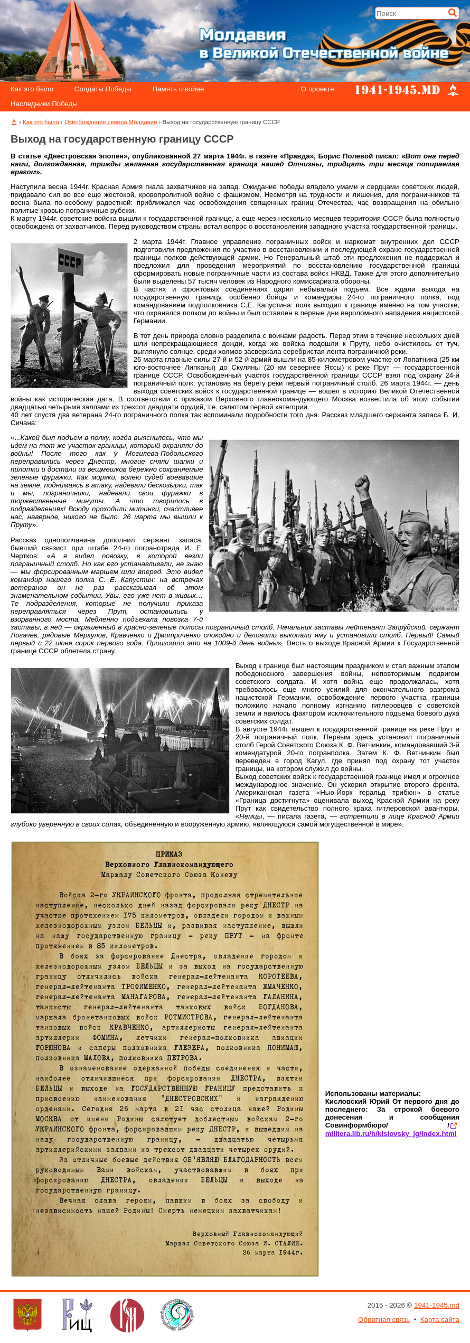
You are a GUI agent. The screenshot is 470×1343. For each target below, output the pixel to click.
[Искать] (452, 12)
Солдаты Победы (102, 89)
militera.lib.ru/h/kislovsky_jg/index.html (391, 1134)
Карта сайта (439, 1319)
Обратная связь (384, 1319)
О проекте (317, 89)
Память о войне (178, 89)
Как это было (32, 89)
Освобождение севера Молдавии (110, 122)
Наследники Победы (44, 104)
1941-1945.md (436, 1305)
